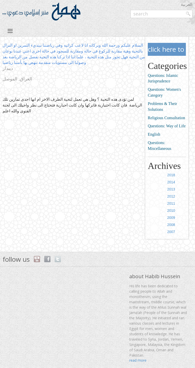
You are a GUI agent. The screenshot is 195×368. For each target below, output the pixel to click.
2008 (171, 225)
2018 (171, 175)
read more (138, 360)
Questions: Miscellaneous (159, 146)
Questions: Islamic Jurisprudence (163, 78)
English (154, 134)
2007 (171, 232)
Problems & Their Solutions (162, 106)
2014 (171, 182)
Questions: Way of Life (167, 126)
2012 (171, 196)
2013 (171, 189)
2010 (171, 210)
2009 (171, 218)
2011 (171, 203)
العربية (186, 4)
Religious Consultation (166, 118)
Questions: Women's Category (164, 92)
